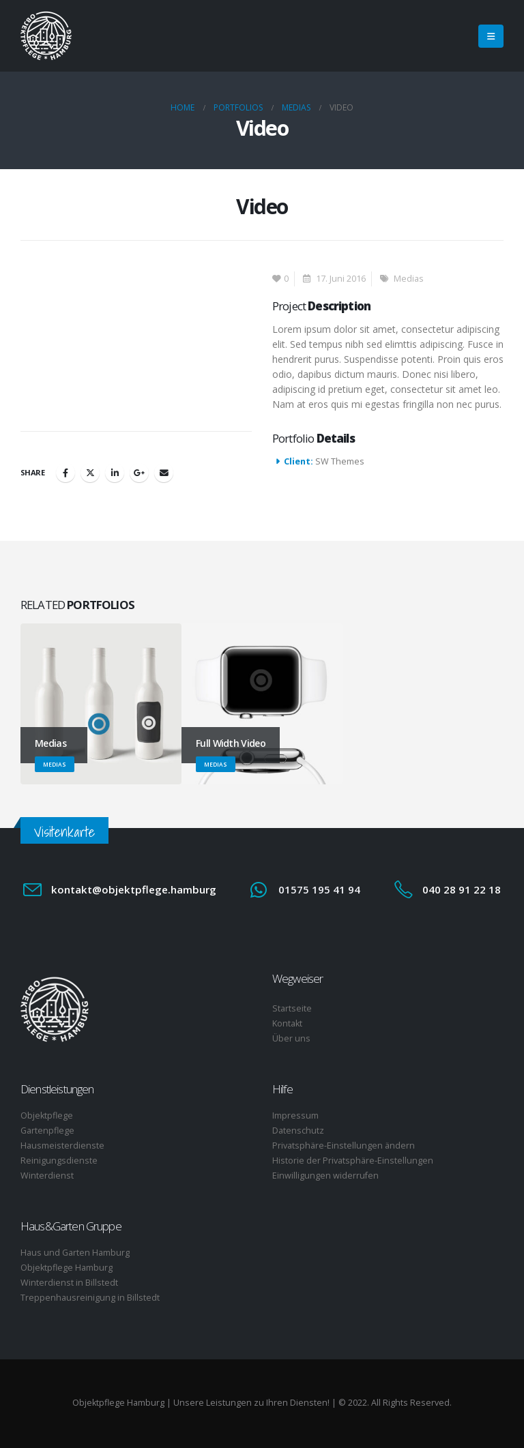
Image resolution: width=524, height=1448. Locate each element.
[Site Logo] (46, 35)
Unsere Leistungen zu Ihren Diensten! (251, 1402)
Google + (139, 472)
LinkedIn (114, 472)
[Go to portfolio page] (100, 703)
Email (163, 472)
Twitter (90, 472)
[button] (491, 36)
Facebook (65, 472)
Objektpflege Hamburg (118, 1402)
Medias (409, 278)
